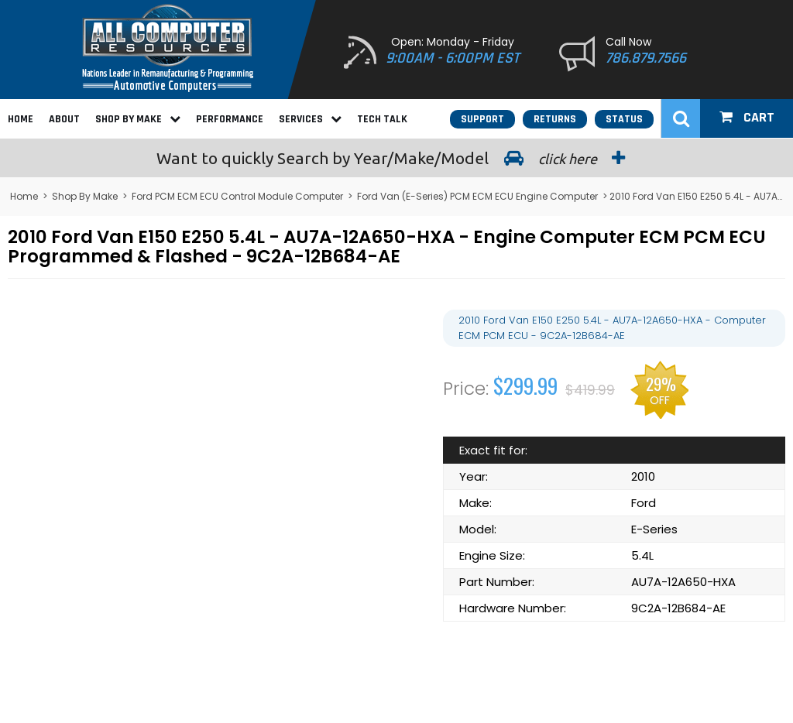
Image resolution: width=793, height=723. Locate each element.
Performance (229, 119)
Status (624, 119)
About (64, 119)
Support (482, 119)
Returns (555, 119)
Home (20, 119)
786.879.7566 (646, 58)
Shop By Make (137, 119)
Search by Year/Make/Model (396, 158)
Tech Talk (382, 119)
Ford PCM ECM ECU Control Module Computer (237, 196)
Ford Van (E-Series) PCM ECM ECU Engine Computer (477, 196)
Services (310, 119)
